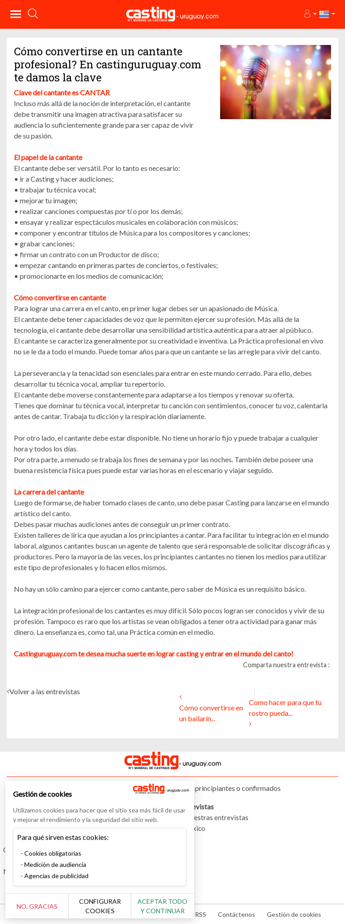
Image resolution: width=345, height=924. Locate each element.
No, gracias (37, 906)
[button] (309, 14)
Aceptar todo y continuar (162, 906)
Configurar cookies (100, 906)
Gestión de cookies (294, 914)
